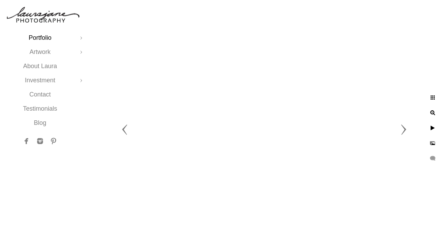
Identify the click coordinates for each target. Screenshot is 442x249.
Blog (40, 122)
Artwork (39, 51)
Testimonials (40, 108)
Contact (40, 94)
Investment (40, 80)
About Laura (40, 66)
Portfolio (40, 37)
